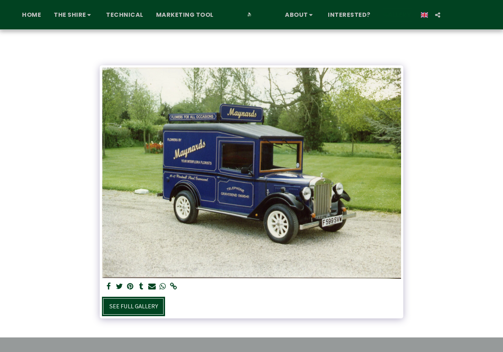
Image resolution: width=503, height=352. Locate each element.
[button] (73, 15)
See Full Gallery (133, 306)
